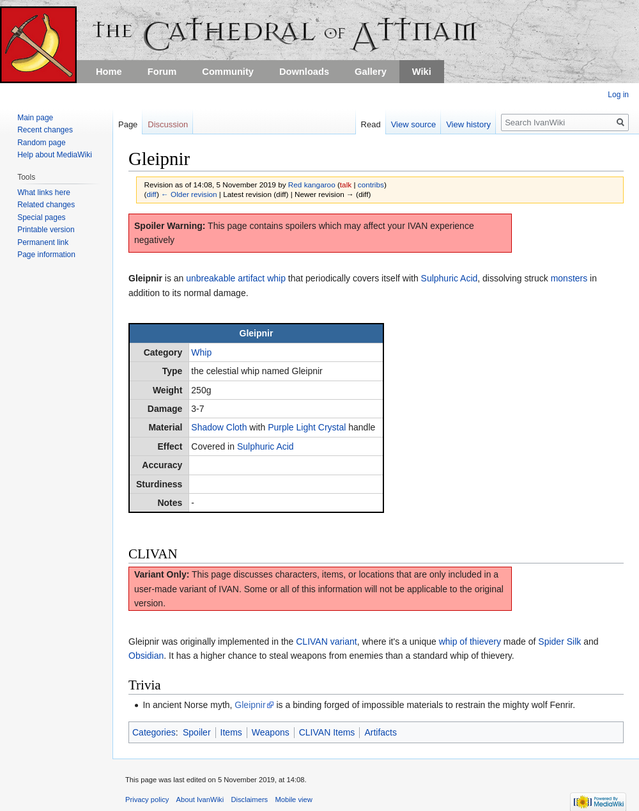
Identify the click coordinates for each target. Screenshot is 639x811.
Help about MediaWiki (54, 154)
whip (276, 278)
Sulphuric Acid (449, 278)
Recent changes (45, 129)
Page (127, 124)
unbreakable (210, 278)
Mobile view (293, 799)
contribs (371, 184)
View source (413, 124)
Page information (46, 254)
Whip (201, 352)
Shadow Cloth (219, 427)
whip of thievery (470, 641)
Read (371, 124)
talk (345, 184)
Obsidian (146, 655)
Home (109, 72)
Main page (35, 117)
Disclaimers (249, 799)
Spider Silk (559, 641)
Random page (41, 142)
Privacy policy (147, 799)
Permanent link (42, 242)
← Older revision (189, 194)
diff (151, 194)
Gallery (371, 72)
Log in (618, 94)
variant (343, 641)
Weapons (270, 732)
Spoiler (197, 732)
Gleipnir (250, 705)
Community (228, 72)
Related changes (46, 204)
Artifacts (380, 732)
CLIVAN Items (327, 732)
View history (468, 124)
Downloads (304, 72)
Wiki (421, 72)
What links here (43, 192)
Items (231, 732)
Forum (162, 72)
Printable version (45, 229)
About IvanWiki (200, 799)
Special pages (41, 217)
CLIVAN (312, 641)
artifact (251, 278)
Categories (154, 732)
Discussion (168, 124)
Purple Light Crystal (307, 427)
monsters (569, 278)
